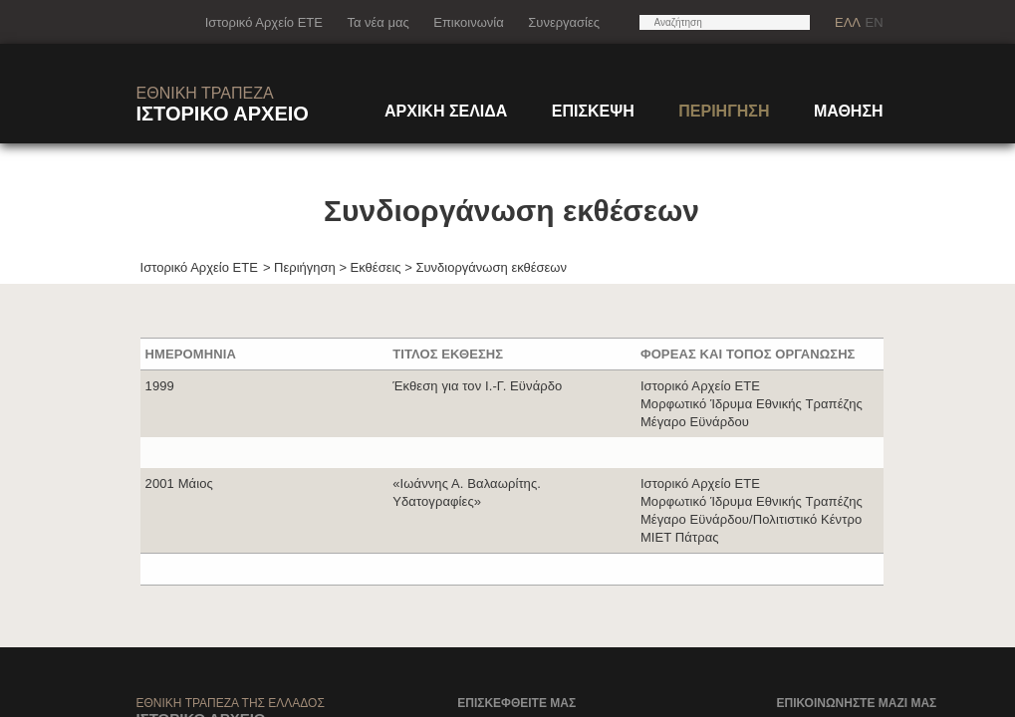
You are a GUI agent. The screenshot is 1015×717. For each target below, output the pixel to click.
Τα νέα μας (377, 22)
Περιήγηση (305, 267)
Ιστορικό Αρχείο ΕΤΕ (264, 22)
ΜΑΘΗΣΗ (849, 111)
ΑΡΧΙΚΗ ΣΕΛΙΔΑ (445, 111)
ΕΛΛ (848, 22)
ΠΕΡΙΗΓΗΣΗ (723, 111)
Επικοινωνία (468, 22)
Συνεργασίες (564, 22)
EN (874, 22)
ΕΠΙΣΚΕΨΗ (593, 111)
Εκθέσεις (376, 267)
